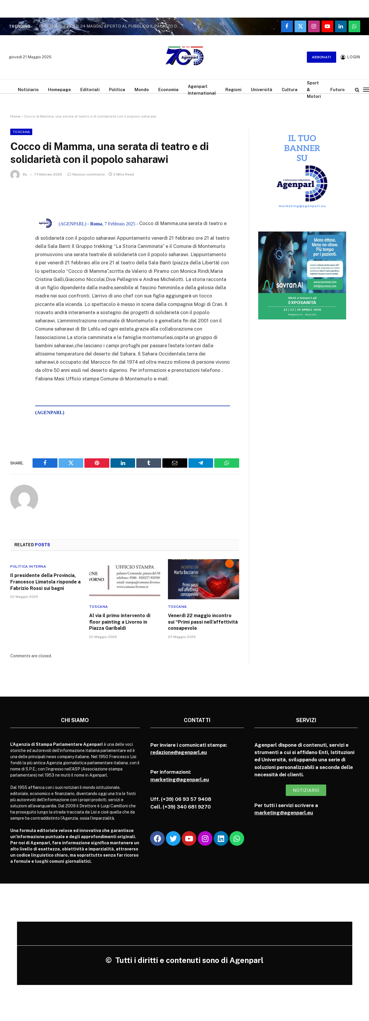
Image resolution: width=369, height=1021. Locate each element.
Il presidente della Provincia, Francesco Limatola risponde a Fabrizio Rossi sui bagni (45, 582)
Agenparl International (202, 90)
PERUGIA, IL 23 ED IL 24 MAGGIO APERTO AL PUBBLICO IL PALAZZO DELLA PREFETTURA (112, 26)
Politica (117, 89)
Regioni (233, 89)
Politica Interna (28, 566)
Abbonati (321, 57)
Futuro (337, 89)
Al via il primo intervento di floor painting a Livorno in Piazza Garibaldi (119, 622)
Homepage (59, 89)
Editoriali (90, 89)
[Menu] (366, 89)
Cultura (289, 89)
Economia (168, 89)
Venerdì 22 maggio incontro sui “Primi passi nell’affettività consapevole (203, 622)
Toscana (21, 132)
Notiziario (28, 89)
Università (261, 89)
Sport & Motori (314, 89)
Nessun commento (86, 174)
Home (15, 116)
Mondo (142, 89)
